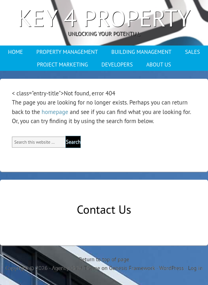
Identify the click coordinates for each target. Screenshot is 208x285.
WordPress (171, 268)
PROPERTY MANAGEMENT (67, 51)
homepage (55, 112)
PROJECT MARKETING (62, 64)
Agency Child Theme (76, 268)
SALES (192, 51)
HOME (15, 51)
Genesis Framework (132, 268)
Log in (195, 268)
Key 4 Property (104, 17)
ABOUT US (158, 64)
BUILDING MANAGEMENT (141, 51)
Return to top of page (104, 259)
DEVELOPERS (117, 64)
